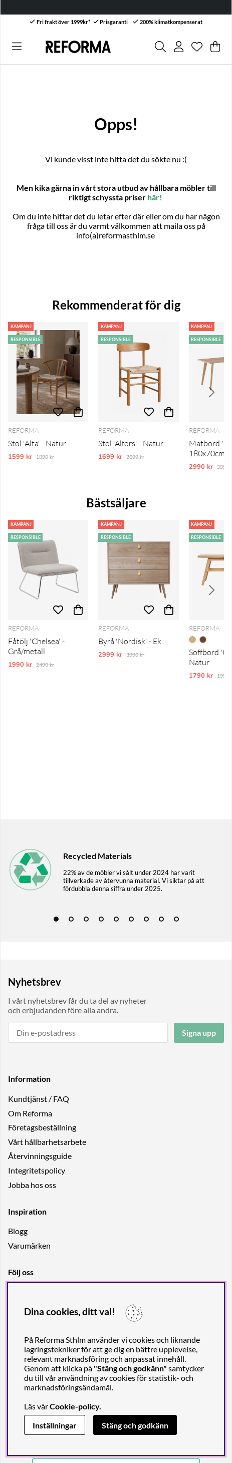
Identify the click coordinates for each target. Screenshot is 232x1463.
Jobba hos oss (32, 1185)
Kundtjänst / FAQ (38, 1098)
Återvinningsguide (40, 1155)
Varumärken (29, 1245)
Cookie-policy (74, 1406)
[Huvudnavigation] (17, 46)
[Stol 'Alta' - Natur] (48, 372)
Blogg (18, 1231)
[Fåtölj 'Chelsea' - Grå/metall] (48, 570)
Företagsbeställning (42, 1127)
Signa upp (199, 1032)
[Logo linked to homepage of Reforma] (78, 47)
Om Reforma (30, 1113)
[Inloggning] (178, 46)
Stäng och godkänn (135, 1425)
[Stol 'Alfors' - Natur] (138, 372)
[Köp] (78, 412)
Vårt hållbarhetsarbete (47, 1141)
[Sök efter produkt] (160, 46)
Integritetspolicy (36, 1170)
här (153, 197)
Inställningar (55, 1425)
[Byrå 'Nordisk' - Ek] (138, 570)
